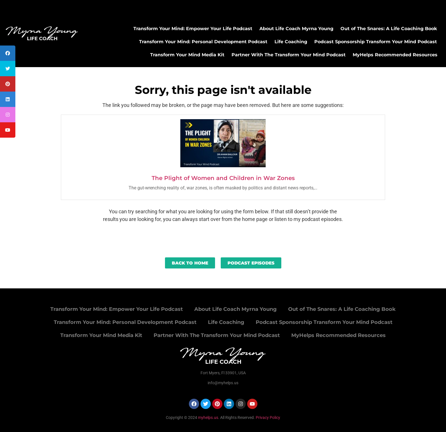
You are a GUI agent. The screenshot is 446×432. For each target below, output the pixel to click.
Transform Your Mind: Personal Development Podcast (203, 41)
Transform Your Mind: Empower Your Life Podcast (192, 28)
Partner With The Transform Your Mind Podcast (289, 54)
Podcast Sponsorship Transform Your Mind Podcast (375, 41)
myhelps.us (207, 417)
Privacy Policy (268, 417)
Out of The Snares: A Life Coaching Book (388, 28)
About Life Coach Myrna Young (296, 28)
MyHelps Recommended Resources (395, 54)
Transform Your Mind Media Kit (187, 54)
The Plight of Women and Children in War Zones (223, 178)
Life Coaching (290, 41)
